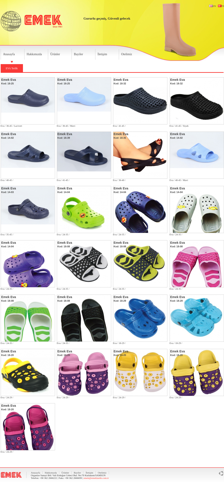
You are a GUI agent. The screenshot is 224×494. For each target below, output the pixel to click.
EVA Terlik (12, 68)
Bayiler (78, 54)
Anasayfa (9, 54)
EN (212, 6)
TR (221, 6)
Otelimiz (126, 54)
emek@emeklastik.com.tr (96, 478)
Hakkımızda (34, 54)
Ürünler (55, 54)
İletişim (102, 54)
